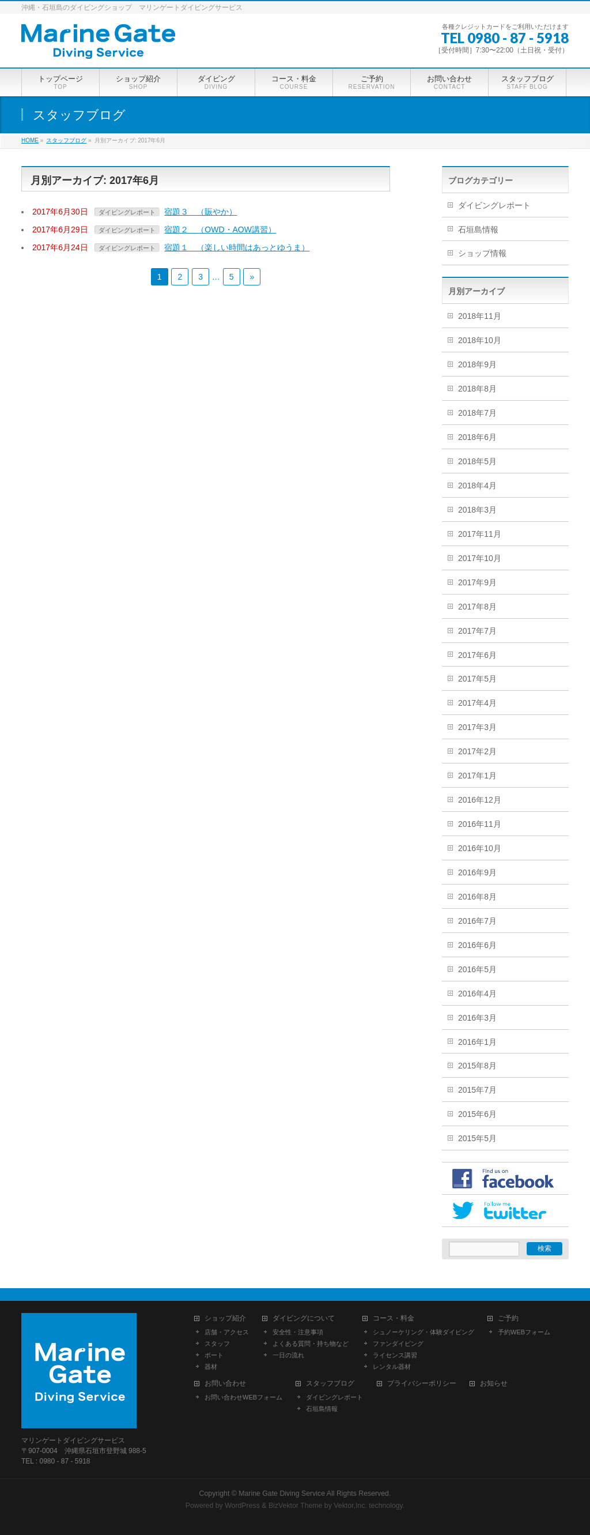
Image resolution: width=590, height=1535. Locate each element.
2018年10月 (479, 340)
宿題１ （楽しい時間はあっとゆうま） (236, 247)
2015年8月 (477, 1065)
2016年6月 (477, 945)
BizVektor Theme (295, 1506)
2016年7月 (477, 920)
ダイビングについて (304, 1318)
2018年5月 (477, 461)
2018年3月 (477, 509)
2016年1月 (477, 1042)
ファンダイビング (398, 1343)
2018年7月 (477, 412)
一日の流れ (288, 1355)
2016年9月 (477, 872)
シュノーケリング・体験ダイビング (423, 1332)
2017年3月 (477, 727)
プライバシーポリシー (421, 1383)
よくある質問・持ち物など (311, 1343)
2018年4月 (477, 485)
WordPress (242, 1506)
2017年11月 (479, 534)
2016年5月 (477, 969)
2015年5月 (477, 1138)
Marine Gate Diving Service (282, 1493)
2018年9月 (477, 364)
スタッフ (217, 1343)
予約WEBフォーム (524, 1332)
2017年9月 (477, 582)
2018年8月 (477, 388)
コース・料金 (393, 1318)
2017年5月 (477, 678)
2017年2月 (477, 751)
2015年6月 (477, 1114)
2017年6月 (477, 655)
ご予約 (508, 1318)
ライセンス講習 (395, 1355)
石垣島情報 (478, 229)
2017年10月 (479, 558)
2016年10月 (479, 848)
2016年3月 (477, 1017)
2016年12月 (479, 799)
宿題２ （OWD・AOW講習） (220, 229)
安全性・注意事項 (298, 1332)
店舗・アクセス (227, 1332)
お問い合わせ (225, 1383)
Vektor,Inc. (350, 1506)
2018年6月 (477, 437)
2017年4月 (477, 703)
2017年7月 (477, 630)
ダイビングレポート (127, 212)
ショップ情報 (482, 253)
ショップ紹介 (225, 1318)
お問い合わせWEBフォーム (243, 1397)
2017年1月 (477, 775)
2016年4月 (477, 993)
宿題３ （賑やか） (200, 211)
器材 (211, 1366)
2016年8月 (477, 896)
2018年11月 (479, 316)
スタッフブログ (330, 1383)
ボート (214, 1355)
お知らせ (494, 1383)
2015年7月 (477, 1089)
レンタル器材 (392, 1366)
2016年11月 (479, 824)
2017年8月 (477, 606)
